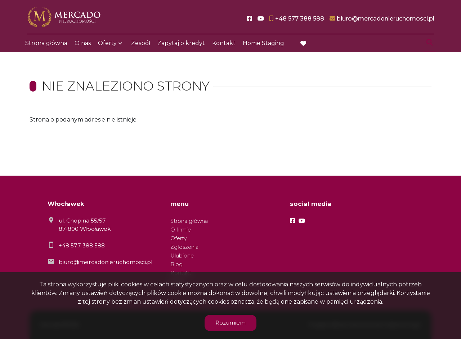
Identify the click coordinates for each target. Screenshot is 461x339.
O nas (83, 44)
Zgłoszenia (184, 247)
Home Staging (263, 44)
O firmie (180, 229)
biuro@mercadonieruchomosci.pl (105, 262)
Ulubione (182, 255)
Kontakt (224, 44)
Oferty (107, 44)
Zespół (140, 44)
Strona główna (46, 44)
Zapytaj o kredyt (181, 44)
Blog (176, 264)
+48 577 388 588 (82, 245)
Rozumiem (230, 322)
